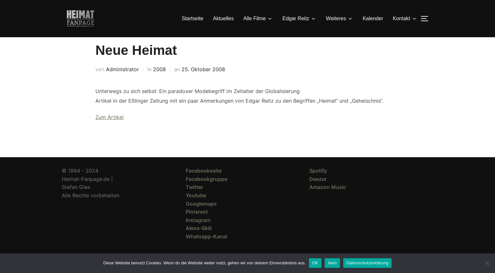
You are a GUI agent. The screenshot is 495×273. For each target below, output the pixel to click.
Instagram (198, 231)
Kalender (373, 18)
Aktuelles (223, 18)
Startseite (193, 18)
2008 (159, 81)
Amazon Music (327, 198)
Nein (332, 262)
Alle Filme (258, 18)
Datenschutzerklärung (367, 262)
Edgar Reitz (299, 18)
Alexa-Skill (199, 239)
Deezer (318, 190)
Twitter (194, 198)
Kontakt (405, 18)
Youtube (196, 207)
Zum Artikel (109, 128)
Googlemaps (201, 215)
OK (315, 262)
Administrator (122, 81)
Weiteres (339, 18)
